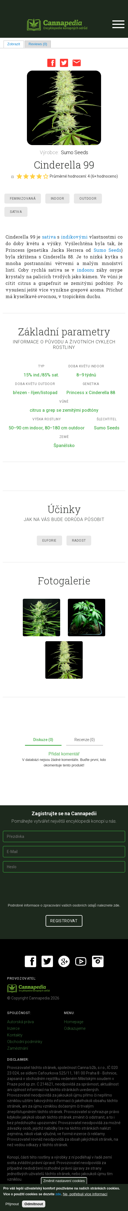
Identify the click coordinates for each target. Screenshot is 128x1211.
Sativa (16, 212)
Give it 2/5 (26, 176)
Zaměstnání (17, 1048)
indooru (85, 270)
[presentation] (64, 890)
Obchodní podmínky (24, 1041)
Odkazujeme (74, 1028)
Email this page (77, 63)
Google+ (64, 961)
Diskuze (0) (43, 739)
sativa (49, 237)
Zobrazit (15, 44)
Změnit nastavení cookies (64, 1181)
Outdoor (87, 199)
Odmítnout (33, 1204)
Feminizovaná (22, 199)
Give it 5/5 (45, 176)
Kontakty (15, 1035)
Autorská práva (20, 1022)
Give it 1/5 (19, 176)
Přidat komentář (64, 754)
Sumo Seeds (74, 152)
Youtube (81, 961)
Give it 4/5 (39, 176)
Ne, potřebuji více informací (85, 1194)
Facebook (51, 63)
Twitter (64, 63)
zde (58, 1194)
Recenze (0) (84, 739)
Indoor (57, 199)
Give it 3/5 (32, 176)
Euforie (49, 540)
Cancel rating (12, 176)
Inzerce (13, 1028)
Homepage (73, 1022)
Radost (79, 540)
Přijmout (12, 1204)
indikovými (74, 237)
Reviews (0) (38, 44)
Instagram (98, 961)
